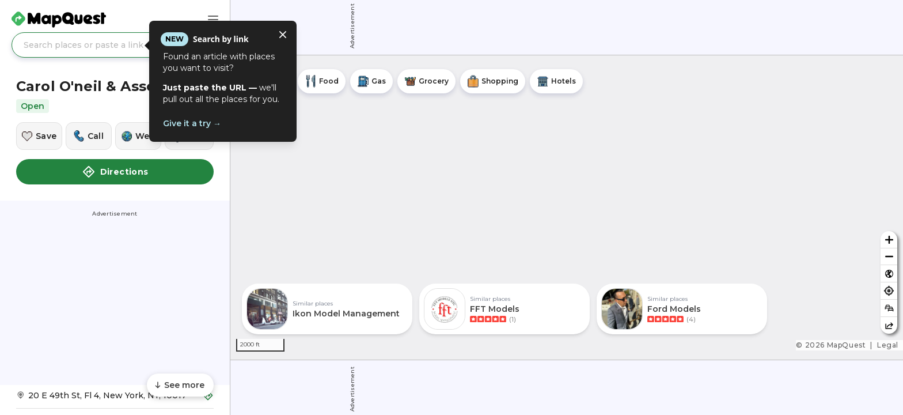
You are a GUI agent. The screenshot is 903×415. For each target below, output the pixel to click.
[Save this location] (39, 136)
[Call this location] (89, 136)
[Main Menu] (213, 20)
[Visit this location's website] (138, 136)
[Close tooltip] (282, 34)
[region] (566, 207)
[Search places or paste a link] (115, 45)
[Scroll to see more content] (180, 385)
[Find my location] (889, 290)
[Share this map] (889, 325)
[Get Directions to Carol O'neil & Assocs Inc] (115, 399)
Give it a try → (192, 123)
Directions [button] (115, 172)
